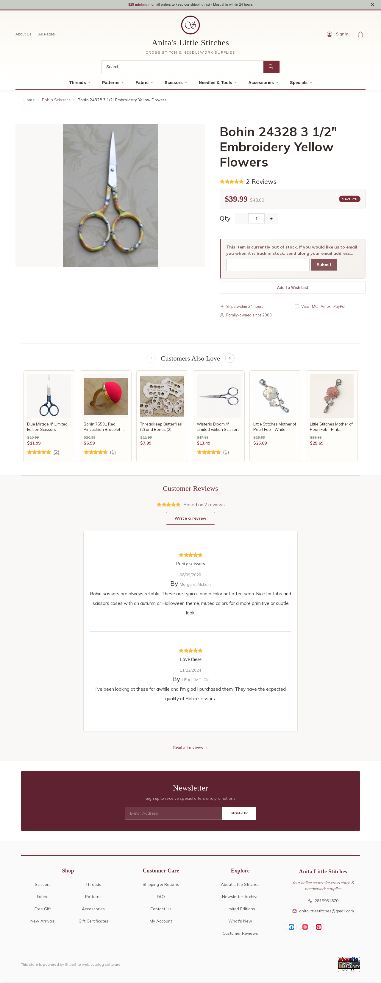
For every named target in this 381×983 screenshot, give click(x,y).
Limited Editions (240, 911)
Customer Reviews (240, 935)
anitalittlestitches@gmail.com (323, 913)
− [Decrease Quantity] (241, 220)
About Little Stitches (240, 886)
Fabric (142, 84)
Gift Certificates (93, 923)
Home (29, 102)
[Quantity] (256, 220)
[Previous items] (150, 360)
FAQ (161, 899)
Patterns (110, 84)
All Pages (46, 36)
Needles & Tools (215, 84)
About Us (23, 36)
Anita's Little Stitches (190, 44)
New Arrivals (42, 923)
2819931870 (323, 903)
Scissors (174, 84)
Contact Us (160, 911)
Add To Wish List (292, 289)
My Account (161, 923)
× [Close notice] (372, 5)
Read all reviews (188, 750)
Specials (298, 84)
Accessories (261, 84)
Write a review (190, 521)
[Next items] (230, 360)
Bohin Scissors (56, 102)
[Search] (182, 69)
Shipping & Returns (161, 886)
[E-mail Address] (173, 816)
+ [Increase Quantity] (271, 220)
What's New (240, 923)
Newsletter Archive (240, 899)
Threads (77, 84)
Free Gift (43, 911)
